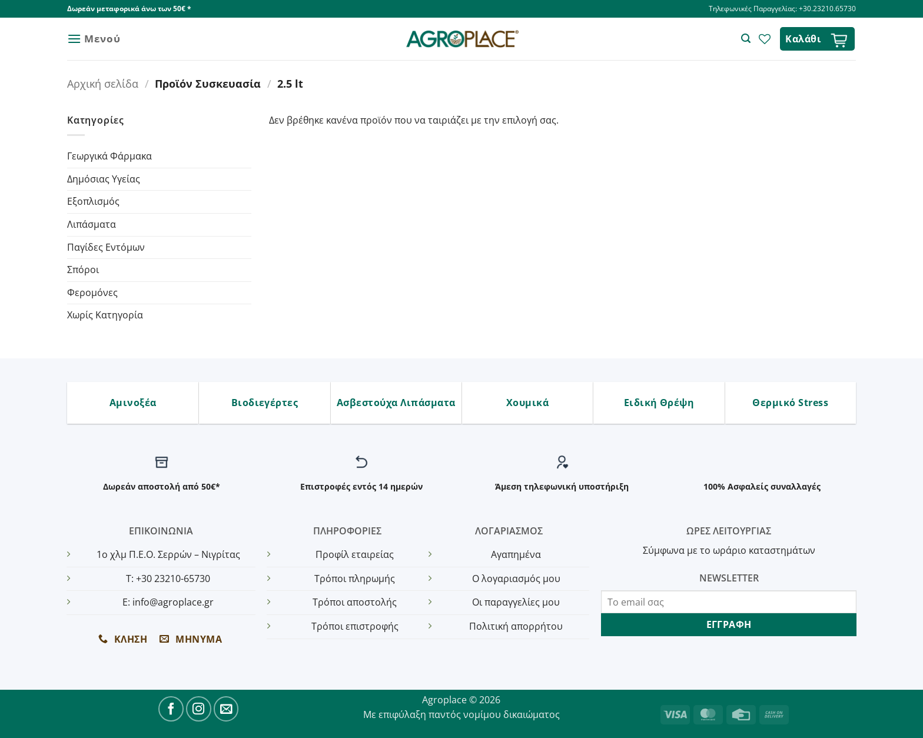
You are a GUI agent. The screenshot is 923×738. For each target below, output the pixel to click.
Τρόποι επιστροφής (355, 626)
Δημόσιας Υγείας (103, 178)
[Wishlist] (765, 39)
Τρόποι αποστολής (355, 602)
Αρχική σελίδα (102, 83)
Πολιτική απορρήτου (516, 626)
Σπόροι (83, 269)
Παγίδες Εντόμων (106, 247)
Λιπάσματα (91, 224)
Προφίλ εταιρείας (355, 554)
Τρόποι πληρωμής (354, 578)
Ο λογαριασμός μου (516, 578)
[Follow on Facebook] (171, 709)
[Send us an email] (226, 709)
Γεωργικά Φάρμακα (109, 155)
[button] (93, 38)
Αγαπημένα (516, 554)
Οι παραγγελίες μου (516, 602)
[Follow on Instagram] (198, 709)
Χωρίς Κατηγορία (105, 314)
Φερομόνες (92, 292)
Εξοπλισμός (93, 201)
